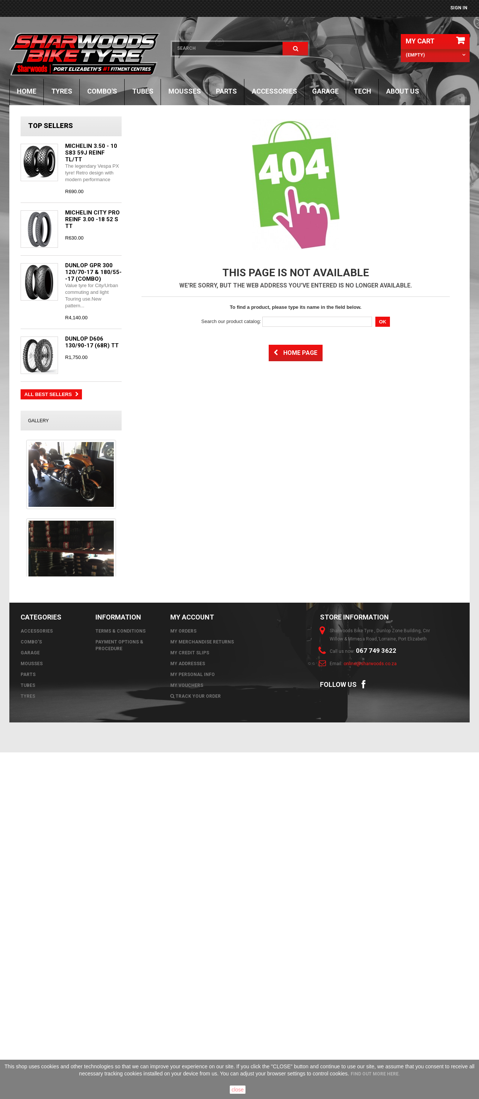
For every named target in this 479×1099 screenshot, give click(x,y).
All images (71, 916)
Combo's (102, 91)
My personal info (192, 1021)
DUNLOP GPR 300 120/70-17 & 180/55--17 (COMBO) (93, 272)
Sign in (458, 7)
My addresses (187, 1010)
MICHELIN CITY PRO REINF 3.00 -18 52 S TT (92, 219)
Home (26, 91)
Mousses (184, 91)
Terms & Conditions (120, 977)
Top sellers (50, 126)
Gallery (38, 420)
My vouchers (186, 1032)
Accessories (274, 91)
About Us (402, 91)
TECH (362, 91)
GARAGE (325, 91)
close (238, 1090)
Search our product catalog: (231, 321)
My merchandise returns (202, 988)
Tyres (61, 91)
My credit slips (189, 999)
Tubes (142, 91)
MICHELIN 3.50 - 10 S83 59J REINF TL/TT (91, 153)
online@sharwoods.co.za (370, 1010)
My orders (183, 977)
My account (192, 964)
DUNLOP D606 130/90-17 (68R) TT (92, 342)
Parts (226, 91)
